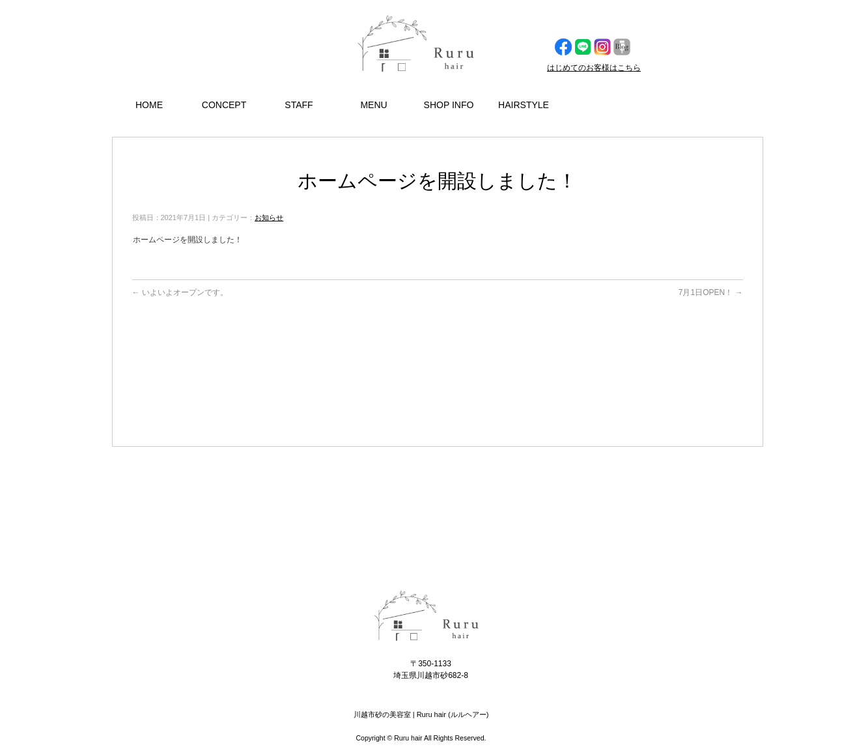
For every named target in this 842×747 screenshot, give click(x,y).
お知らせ (269, 217)
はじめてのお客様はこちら (594, 67)
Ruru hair (408, 738)
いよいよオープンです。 (180, 292)
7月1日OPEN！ (711, 292)
